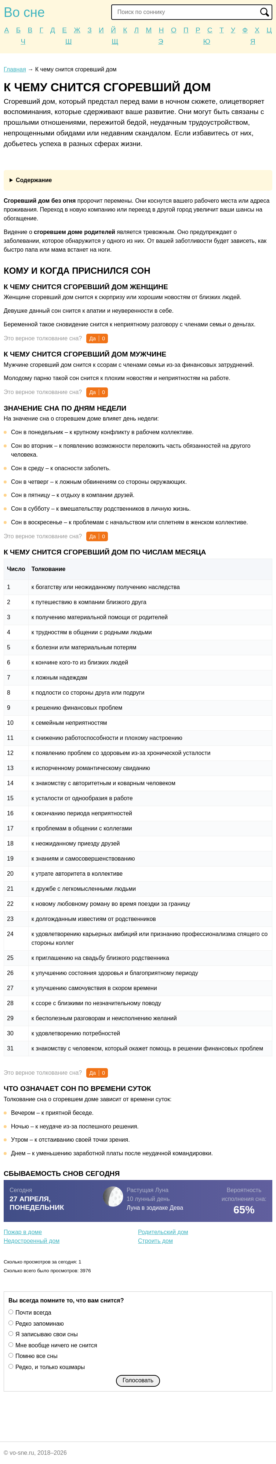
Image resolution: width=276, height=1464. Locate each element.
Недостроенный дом (31, 1241)
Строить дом (155, 1241)
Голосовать (138, 1380)
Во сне (24, 12)
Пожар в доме (23, 1232)
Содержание (34, 180)
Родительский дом (163, 1232)
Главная (15, 69)
